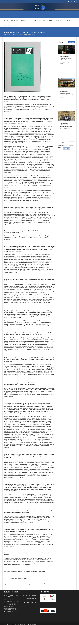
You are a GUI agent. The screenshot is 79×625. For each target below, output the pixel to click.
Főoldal (6, 20)
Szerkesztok (22, 584)
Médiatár (16, 25)
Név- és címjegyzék (48, 20)
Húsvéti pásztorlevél (64, 56)
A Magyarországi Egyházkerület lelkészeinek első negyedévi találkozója (66, 125)
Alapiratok (24, 20)
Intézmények (59, 20)
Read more (66, 148)
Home (5, 34)
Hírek (9, 34)
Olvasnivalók (7, 25)
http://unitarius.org (31, 602)
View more (71, 42)
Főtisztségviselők (35, 20)
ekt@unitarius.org (31, 598)
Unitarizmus (14, 20)
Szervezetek (68, 20)
